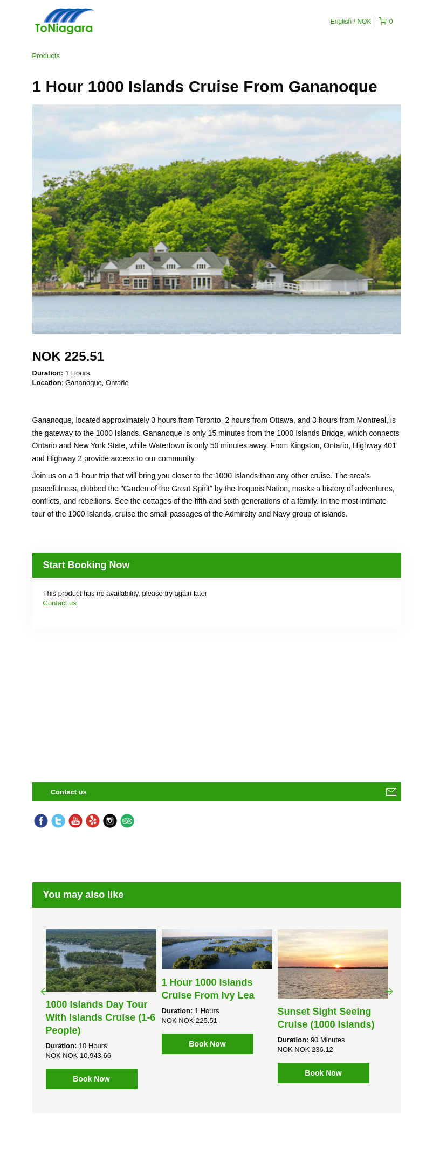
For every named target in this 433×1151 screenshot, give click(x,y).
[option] (101, 1008)
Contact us (60, 603)
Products (46, 56)
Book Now (91, 1079)
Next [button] (389, 991)
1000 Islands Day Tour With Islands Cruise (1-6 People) (101, 1017)
